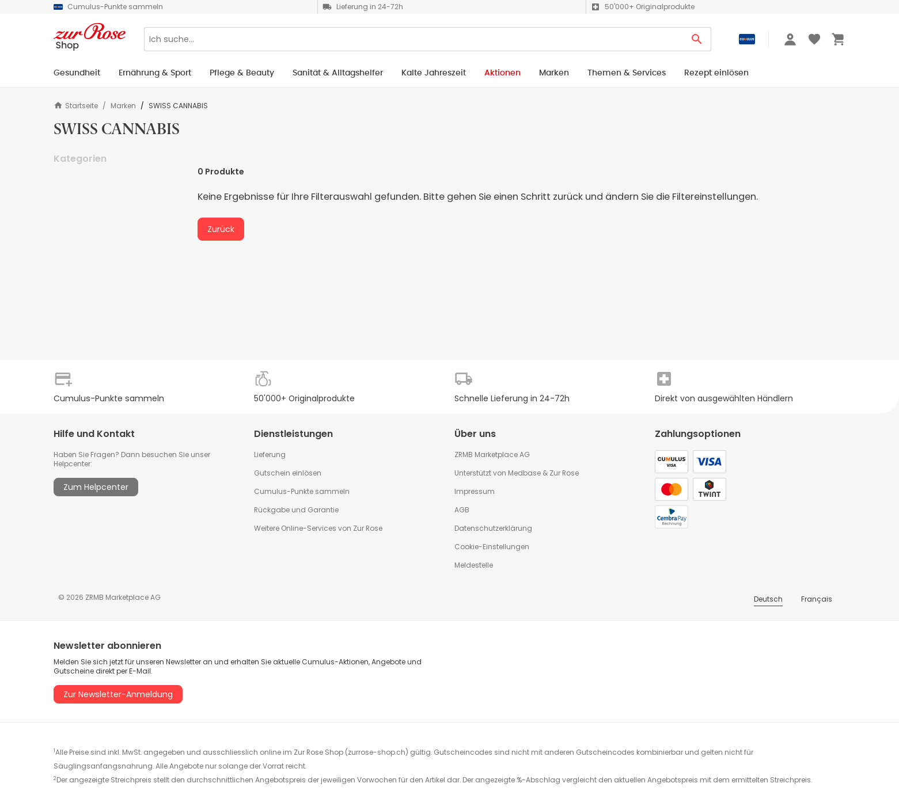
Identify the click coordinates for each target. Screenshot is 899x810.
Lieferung (270, 454)
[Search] (413, 39)
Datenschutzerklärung (493, 528)
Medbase (524, 473)
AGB (461, 510)
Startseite (76, 106)
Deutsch (768, 599)
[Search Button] (697, 39)
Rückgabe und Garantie (296, 510)
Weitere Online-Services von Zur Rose (318, 528)
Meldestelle (473, 565)
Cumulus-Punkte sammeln (302, 491)
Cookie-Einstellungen (491, 547)
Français (816, 599)
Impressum (474, 491)
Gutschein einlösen (287, 473)
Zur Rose (564, 473)
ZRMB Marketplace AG (492, 454)
